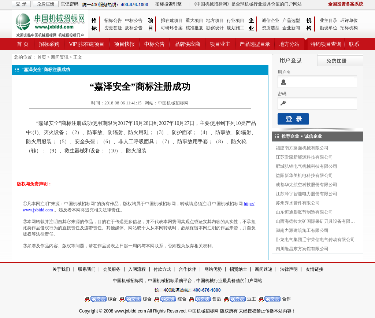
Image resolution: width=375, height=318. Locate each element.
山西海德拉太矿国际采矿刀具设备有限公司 (316, 221)
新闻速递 (263, 269)
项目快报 (124, 44)
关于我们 (61, 269)
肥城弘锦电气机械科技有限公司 (306, 166)
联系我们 (87, 269)
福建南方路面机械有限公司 (302, 148)
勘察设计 (215, 27)
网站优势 (213, 269)
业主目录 (328, 20)
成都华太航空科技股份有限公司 (306, 184)
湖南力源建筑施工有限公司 (302, 230)
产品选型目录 (255, 44)
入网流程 (137, 269)
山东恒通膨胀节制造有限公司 (304, 212)
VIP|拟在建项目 (86, 44)
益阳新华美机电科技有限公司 (304, 175)
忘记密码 (69, 4)
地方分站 (289, 44)
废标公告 (133, 27)
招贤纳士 (238, 269)
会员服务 (111, 269)
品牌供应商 (187, 44)
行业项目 (235, 20)
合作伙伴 (187, 269)
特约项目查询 (326, 44)
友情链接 (314, 269)
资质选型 (270, 27)
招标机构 (349, 27)
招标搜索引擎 (168, 4)
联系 (354, 44)
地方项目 (215, 20)
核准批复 (194, 27)
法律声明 (289, 269)
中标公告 (133, 20)
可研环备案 (172, 27)
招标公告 (113, 20)
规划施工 (235, 27)
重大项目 (194, 20)
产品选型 (291, 20)
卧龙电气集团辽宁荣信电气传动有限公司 (315, 239)
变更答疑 (113, 27)
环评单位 (349, 20)
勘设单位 (328, 27)
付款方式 (162, 269)
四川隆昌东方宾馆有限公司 (302, 248)
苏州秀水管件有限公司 (298, 203)
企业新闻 (291, 27)
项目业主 (220, 44)
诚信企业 (270, 20)
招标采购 (49, 44)
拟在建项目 (172, 20)
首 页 (23, 44)
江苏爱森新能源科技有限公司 (304, 157)
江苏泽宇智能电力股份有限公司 (306, 193)
